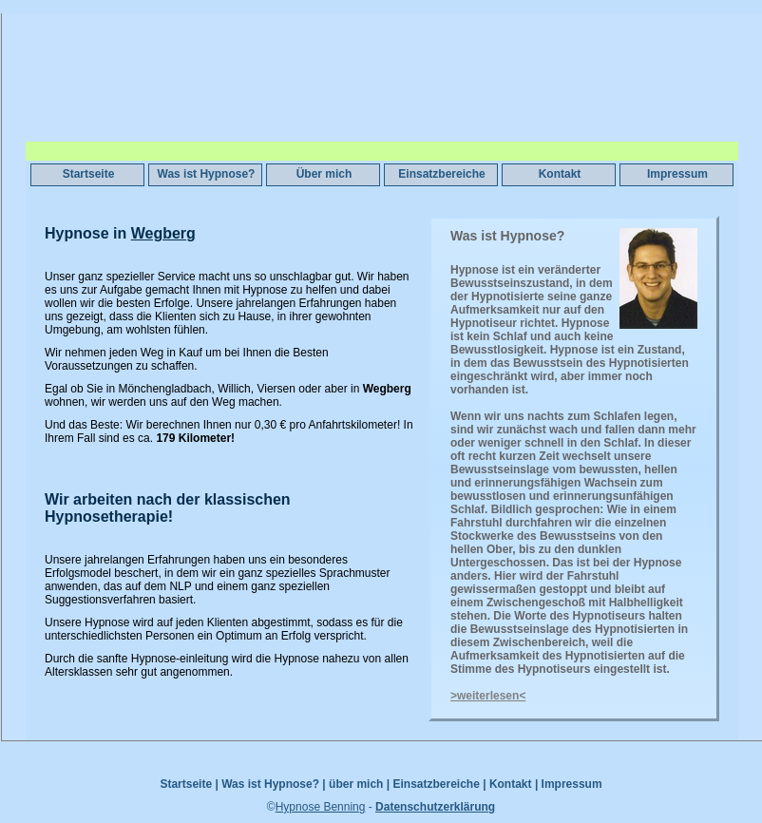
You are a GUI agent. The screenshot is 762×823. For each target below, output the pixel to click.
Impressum (677, 174)
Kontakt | (513, 784)
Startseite (89, 174)
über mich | (359, 784)
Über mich (324, 174)
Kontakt (560, 174)
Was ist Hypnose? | (273, 784)
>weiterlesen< (487, 695)
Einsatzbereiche (441, 174)
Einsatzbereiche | (439, 784)
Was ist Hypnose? (207, 174)
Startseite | (189, 784)
